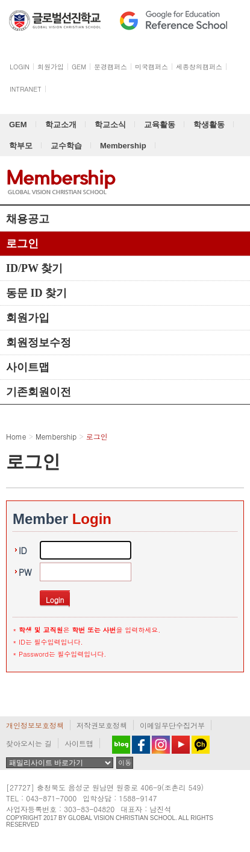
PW (25, 572)
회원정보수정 (38, 342)
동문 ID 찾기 (36, 293)
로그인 (22, 244)
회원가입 (27, 318)
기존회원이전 (38, 392)
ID (23, 550)
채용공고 (27, 219)
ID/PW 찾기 (34, 268)
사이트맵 (27, 367)
